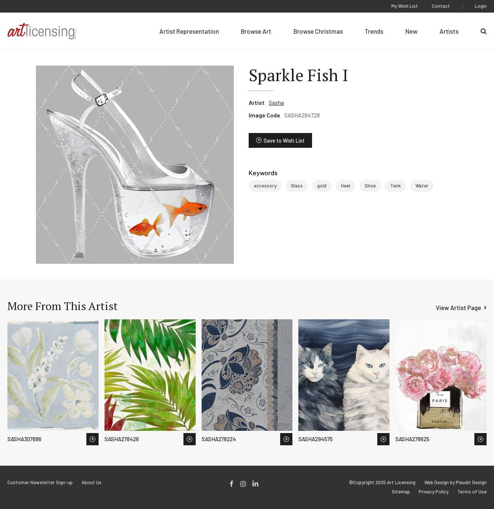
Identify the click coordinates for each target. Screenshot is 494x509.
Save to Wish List (284, 140)
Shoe (370, 186)
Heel (345, 186)
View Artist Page (458, 307)
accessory (265, 186)
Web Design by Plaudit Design (455, 482)
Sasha (276, 102)
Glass (297, 186)
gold (321, 186)
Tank (395, 186)
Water (421, 186)
